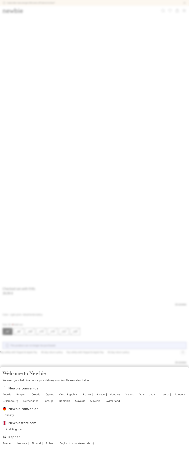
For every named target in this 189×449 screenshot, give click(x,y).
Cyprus (90, 209)
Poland (90, 262)
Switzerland (132, 222)
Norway (62, 262)
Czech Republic (109, 209)
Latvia (98, 215)
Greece (140, 209)
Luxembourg (131, 215)
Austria (47, 209)
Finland (76, 262)
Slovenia (115, 222)
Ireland (63, 215)
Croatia (76, 209)
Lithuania (112, 215)
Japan (86, 215)
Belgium (62, 209)
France (127, 209)
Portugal (68, 222)
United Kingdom (53, 249)
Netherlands (50, 222)
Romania (84, 222)
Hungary (48, 215)
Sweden (48, 262)
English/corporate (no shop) (117, 262)
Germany (48, 235)
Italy (75, 215)
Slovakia (100, 222)
